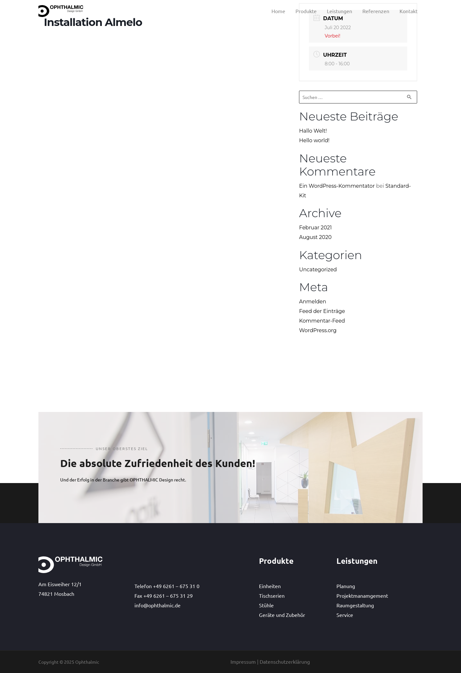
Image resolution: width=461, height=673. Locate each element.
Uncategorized (318, 270)
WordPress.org (317, 330)
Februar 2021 (315, 228)
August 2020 (315, 237)
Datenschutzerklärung (285, 661)
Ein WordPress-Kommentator (337, 186)
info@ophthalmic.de (157, 605)
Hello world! (314, 140)
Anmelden (312, 302)
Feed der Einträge (322, 311)
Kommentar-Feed (322, 321)
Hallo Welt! (313, 131)
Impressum (243, 661)
